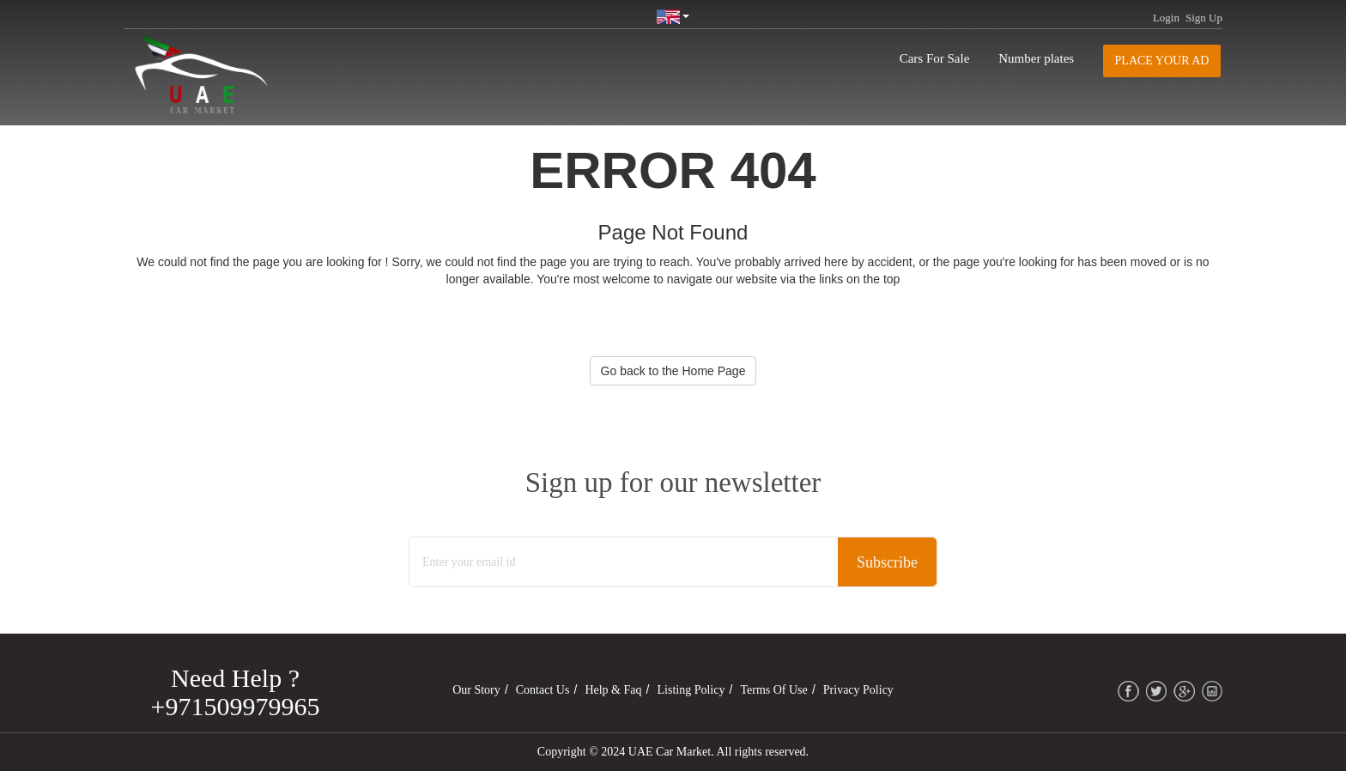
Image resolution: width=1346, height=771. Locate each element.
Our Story (476, 689)
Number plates (1036, 58)
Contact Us (543, 689)
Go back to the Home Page (673, 371)
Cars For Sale (935, 58)
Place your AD (1162, 60)
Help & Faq (613, 689)
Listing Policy (691, 689)
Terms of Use (773, 689)
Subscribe (887, 562)
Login (1166, 17)
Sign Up (1203, 17)
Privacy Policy (858, 689)
